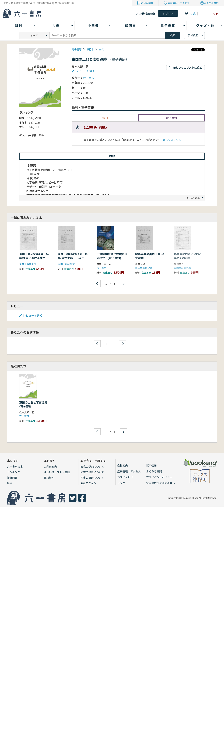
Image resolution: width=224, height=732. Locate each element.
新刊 (105, 118)
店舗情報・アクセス (179, 3)
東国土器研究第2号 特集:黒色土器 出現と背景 (73, 258)
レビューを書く (85, 70)
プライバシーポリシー (159, 477)
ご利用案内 (147, 3)
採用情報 (151, 465)
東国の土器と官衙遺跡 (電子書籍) (34, 404)
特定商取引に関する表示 (160, 483)
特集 (9, 483)
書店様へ (49, 477)
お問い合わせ (125, 477)
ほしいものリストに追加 (187, 67)
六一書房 (88, 78)
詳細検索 (193, 35)
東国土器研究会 (27, 264)
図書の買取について (92, 477)
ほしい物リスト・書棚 (57, 472)
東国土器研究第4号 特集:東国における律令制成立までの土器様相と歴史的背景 (34, 260)
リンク (121, 483)
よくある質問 (211, 3)
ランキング (13, 472)
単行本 (90, 49)
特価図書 (12, 477)
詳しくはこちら (172, 139)
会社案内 (122, 465)
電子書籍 (77, 49)
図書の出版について (92, 472)
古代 (101, 49)
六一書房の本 (15, 466)
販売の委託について (92, 466)
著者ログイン (88, 483)
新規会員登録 (148, 13)
